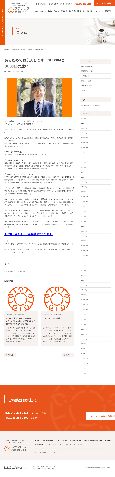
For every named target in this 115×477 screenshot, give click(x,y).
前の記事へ (12, 355)
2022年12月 (85, 301)
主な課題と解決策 (75, 11)
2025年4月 (84, 178)
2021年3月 (84, 375)
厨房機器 (11, 272)
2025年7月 (84, 163)
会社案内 (69, 4)
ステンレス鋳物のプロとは (49, 11)
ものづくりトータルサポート (93, 11)
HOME (36, 11)
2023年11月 (85, 252)
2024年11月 (85, 197)
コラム (62, 4)
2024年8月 (84, 212)
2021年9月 (84, 370)
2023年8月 (84, 266)
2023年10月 (85, 256)
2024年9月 (84, 207)
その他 (83, 91)
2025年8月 (84, 158)
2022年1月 (84, 355)
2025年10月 (85, 148)
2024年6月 (84, 217)
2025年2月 (84, 187)
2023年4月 (84, 281)
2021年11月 (85, 365)
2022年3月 (84, 345)
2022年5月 (84, 335)
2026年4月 (84, 118)
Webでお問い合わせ (104, 3)
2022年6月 (84, 331)
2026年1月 (84, 133)
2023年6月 (84, 276)
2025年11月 (85, 143)
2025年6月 (84, 168)
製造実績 (108, 11)
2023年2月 (84, 291)
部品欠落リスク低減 (87, 71)
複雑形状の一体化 (87, 86)
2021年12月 (85, 360)
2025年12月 (85, 138)
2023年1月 (84, 296)
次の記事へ (67, 355)
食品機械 (23, 272)
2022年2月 (84, 350)
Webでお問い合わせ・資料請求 (87, 416)
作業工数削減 (85, 76)
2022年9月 (84, 316)
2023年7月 (84, 271)
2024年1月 (84, 242)
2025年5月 (84, 173)
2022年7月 (84, 326)
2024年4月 (84, 227)
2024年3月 (84, 232)
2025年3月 (84, 182)
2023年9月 (84, 261)
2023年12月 (85, 247)
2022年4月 (84, 340)
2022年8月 (84, 321)
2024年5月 (84, 222)
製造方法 (64, 11)
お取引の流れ (41, 4)
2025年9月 (84, 153)
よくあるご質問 (52, 4)
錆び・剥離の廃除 (87, 66)
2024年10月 (85, 202)
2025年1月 (84, 192)
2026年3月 (84, 123)
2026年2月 (84, 128)
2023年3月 (84, 286)
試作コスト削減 (86, 81)
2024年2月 (84, 237)
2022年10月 (85, 311)
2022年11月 (85, 306)
